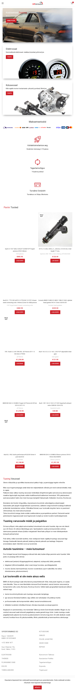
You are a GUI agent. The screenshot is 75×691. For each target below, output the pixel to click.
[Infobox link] (37, 143)
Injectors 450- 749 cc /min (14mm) (55, 254)
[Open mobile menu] (3, 3)
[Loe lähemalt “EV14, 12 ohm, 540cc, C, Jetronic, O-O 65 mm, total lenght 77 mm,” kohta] (55, 263)
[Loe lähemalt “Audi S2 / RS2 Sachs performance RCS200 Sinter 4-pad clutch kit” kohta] (20, 471)
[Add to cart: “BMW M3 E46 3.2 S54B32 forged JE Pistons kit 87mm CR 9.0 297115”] (20, 419)
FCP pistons (20, 254)
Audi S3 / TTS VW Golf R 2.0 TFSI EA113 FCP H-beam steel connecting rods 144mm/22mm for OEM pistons (20, 304)
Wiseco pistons (55, 464)
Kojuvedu (42, 671)
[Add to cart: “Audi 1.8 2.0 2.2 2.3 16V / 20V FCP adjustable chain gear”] (55, 368)
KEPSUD (42, 651)
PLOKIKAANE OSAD (8, 667)
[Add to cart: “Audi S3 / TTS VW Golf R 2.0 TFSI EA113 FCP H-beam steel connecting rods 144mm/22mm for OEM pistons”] (20, 316)
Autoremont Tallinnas (46, 659)
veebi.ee (47, 683)
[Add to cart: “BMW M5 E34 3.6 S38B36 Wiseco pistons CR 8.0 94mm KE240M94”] (55, 471)
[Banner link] (37, 25)
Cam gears (55, 361)
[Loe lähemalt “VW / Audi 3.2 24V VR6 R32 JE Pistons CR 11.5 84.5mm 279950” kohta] (20, 368)
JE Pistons (19, 361)
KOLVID (4, 671)
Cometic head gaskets (55, 307)
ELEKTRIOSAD (6, 659)
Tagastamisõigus (45, 667)
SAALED (42, 640)
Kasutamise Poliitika (46, 663)
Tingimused (43, 674)
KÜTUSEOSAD (55, 256)
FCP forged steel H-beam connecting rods (19, 309)
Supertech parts (55, 412)
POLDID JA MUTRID (46, 644)
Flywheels (19, 464)
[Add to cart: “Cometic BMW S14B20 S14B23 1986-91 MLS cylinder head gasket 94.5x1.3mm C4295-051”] (55, 314)
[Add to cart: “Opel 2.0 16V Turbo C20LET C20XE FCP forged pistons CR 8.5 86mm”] (20, 261)
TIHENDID (5, 663)
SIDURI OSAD (43, 647)
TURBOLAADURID (8, 674)
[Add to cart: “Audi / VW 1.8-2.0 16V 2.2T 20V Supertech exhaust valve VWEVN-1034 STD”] (55, 419)
